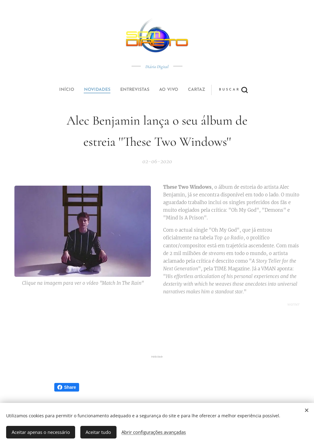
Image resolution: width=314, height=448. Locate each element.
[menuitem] (115, 90)
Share (66, 387)
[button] (180, 90)
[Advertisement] (157, 331)
